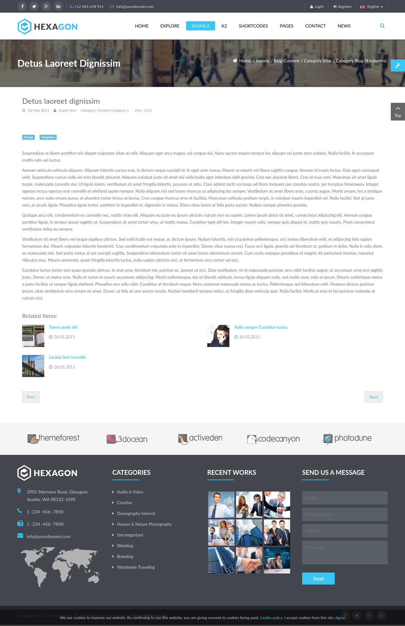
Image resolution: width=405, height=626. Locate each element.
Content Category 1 (113, 110)
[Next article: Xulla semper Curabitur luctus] (373, 397)
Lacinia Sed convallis (67, 357)
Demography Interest (136, 513)
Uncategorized (130, 534)
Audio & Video (130, 491)
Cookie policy (271, 617)
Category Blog (318, 60)
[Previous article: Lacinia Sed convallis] (31, 397)
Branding (125, 556)
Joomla (262, 60)
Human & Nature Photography (144, 524)
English (371, 6)
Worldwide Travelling (136, 567)
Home (245, 60)
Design (28, 137)
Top (398, 111)
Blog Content (286, 60)
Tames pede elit (63, 327)
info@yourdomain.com (135, 6)
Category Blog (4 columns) (361, 60)
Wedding (125, 545)
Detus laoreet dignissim (61, 100)
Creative (124, 502)
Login (316, 6)
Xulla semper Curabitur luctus (261, 327)
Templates (48, 137)
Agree (340, 617)
